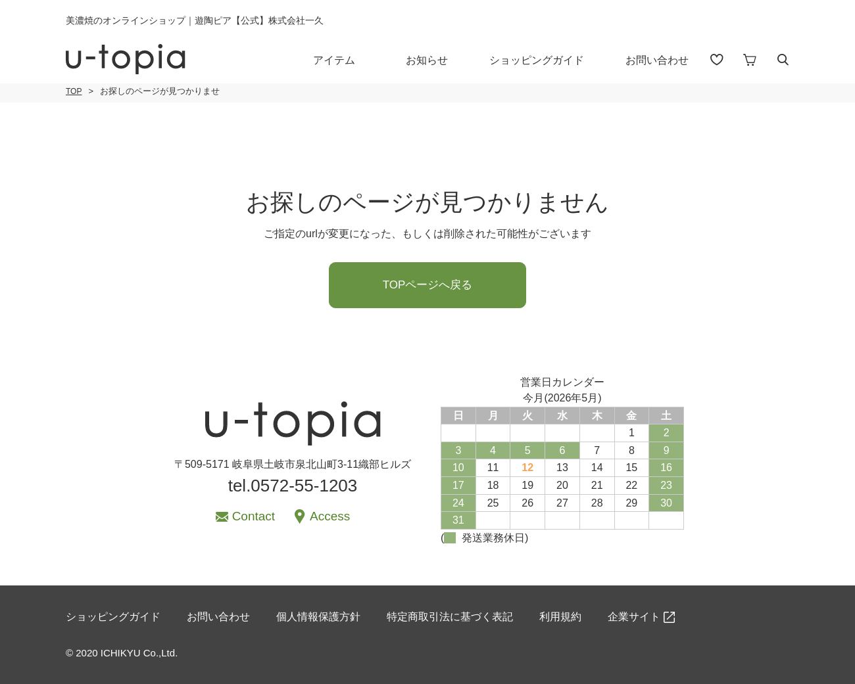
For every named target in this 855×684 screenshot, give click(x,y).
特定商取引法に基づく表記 (450, 616)
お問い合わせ (657, 60)
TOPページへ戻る (428, 285)
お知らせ (427, 60)
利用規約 (560, 616)
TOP (74, 91)
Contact (253, 516)
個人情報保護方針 (318, 616)
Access (330, 516)
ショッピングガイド (536, 60)
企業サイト (634, 616)
